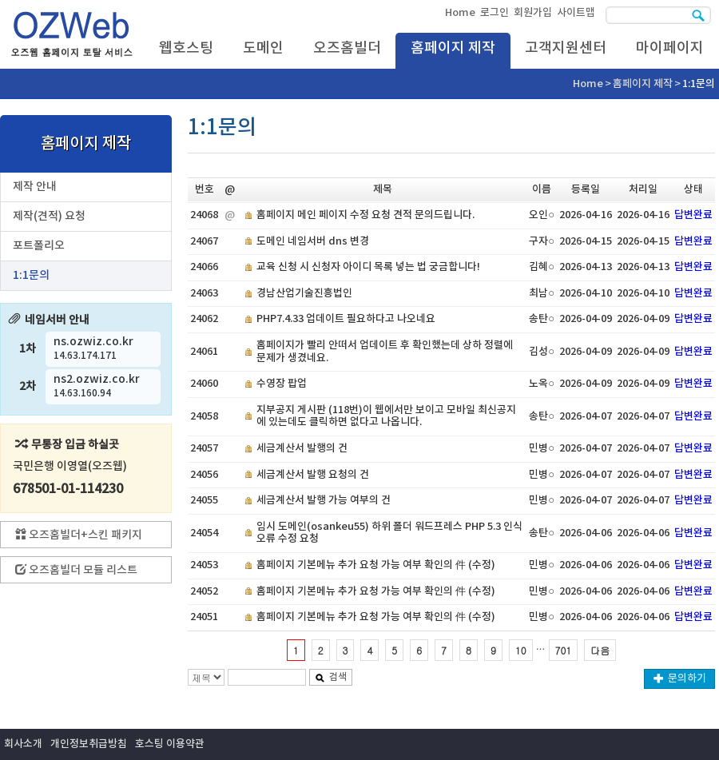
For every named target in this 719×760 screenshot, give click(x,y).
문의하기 (679, 678)
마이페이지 (670, 48)
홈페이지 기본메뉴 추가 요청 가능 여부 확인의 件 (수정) (375, 565)
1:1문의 (31, 275)
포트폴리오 (39, 246)
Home (460, 12)
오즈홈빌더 (347, 48)
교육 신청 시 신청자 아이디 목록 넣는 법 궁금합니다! (368, 267)
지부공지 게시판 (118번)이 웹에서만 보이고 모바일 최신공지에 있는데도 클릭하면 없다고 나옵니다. (386, 416)
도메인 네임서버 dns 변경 (312, 241)
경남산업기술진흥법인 (304, 293)
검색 (331, 676)
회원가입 (533, 12)
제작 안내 (35, 186)
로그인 (494, 12)
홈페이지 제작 (453, 48)
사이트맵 (576, 12)
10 (520, 650)
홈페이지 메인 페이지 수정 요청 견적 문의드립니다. (365, 215)
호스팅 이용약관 (170, 744)
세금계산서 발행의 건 (302, 448)
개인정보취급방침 (88, 744)
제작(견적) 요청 (49, 216)
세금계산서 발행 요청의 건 (312, 474)
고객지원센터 (565, 48)
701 (563, 650)
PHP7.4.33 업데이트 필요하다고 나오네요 (345, 318)
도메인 (263, 48)
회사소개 (23, 744)
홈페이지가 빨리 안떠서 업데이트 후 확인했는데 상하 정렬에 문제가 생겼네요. (384, 351)
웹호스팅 (186, 48)
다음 (600, 650)
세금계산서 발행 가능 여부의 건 (323, 500)
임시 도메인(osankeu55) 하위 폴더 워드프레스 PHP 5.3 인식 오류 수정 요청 (389, 533)
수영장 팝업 (281, 383)
